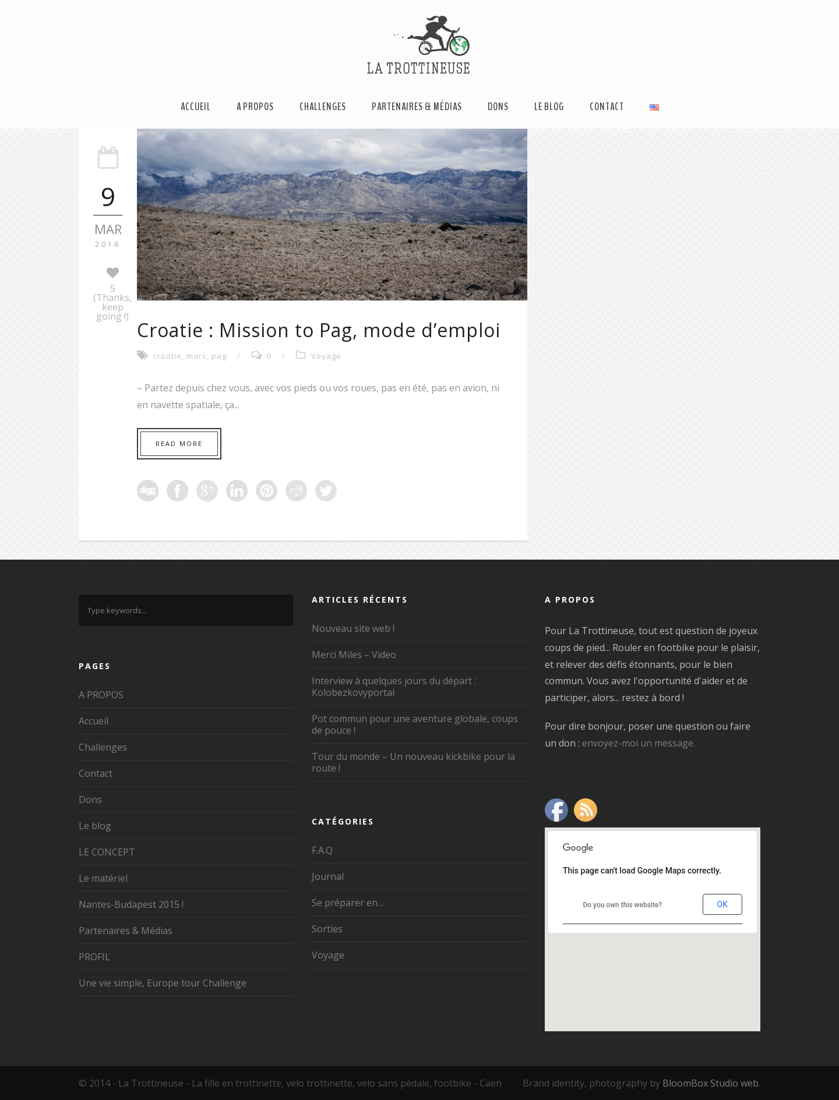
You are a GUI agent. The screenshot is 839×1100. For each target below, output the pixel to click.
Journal (328, 876)
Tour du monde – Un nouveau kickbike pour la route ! (413, 762)
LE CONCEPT (107, 852)
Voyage (326, 356)
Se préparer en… (348, 902)
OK (722, 904)
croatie (167, 356)
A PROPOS (255, 107)
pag (219, 356)
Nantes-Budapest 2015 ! (131, 904)
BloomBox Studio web (710, 1083)
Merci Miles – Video (354, 654)
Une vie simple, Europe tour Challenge (162, 983)
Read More (179, 443)
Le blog (549, 107)
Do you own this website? (622, 905)
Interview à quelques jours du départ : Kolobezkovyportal (394, 686)
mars (196, 356)
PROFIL (94, 956)
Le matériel (103, 878)
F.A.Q (322, 850)
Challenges (322, 107)
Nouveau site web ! (353, 628)
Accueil (196, 107)
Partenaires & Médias (417, 107)
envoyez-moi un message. (638, 743)
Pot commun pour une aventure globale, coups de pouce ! (415, 724)
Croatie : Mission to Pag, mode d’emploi (318, 329)
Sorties (327, 928)
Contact (607, 107)
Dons (498, 107)
